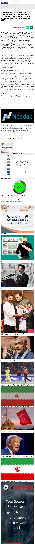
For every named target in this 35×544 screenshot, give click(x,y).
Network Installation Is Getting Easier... (22, 172)
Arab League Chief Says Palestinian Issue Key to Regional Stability (16, 263)
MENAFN (3, 34)
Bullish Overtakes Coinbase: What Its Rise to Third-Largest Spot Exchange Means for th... (14, 199)
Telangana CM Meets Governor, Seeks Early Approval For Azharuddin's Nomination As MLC (16, 336)
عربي (15, 1)
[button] (17, 1)
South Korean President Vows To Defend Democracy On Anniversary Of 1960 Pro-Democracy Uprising (16, 290)
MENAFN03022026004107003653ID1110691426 (12, 106)
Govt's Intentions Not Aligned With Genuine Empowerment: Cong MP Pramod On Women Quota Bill (17, 362)
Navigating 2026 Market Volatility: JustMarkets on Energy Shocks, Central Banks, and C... (14, 201)
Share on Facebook (15, 29)
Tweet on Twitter (22, 29)
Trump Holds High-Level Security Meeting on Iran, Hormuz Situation (17, 458)
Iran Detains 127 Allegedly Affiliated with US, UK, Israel (15, 407)
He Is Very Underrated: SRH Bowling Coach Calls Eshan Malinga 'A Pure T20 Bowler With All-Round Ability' (15, 386)
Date (2, 28)
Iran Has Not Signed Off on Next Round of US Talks (14, 482)
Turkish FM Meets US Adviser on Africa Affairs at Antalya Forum (16, 433)
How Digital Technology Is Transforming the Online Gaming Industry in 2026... (12, 204)
